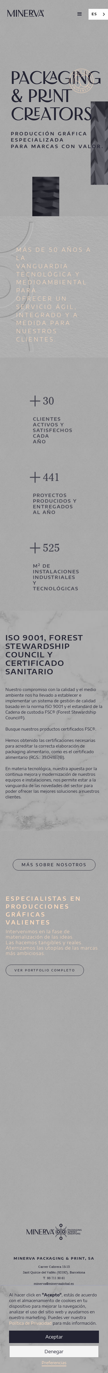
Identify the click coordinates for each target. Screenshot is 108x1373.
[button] (79, 14)
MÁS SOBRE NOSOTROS (54, 864)
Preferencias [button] (54, 1362)
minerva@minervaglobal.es (54, 1284)
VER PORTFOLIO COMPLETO (44, 970)
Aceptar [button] (54, 1337)
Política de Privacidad (30, 1323)
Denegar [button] (54, 1351)
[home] (25, 11)
